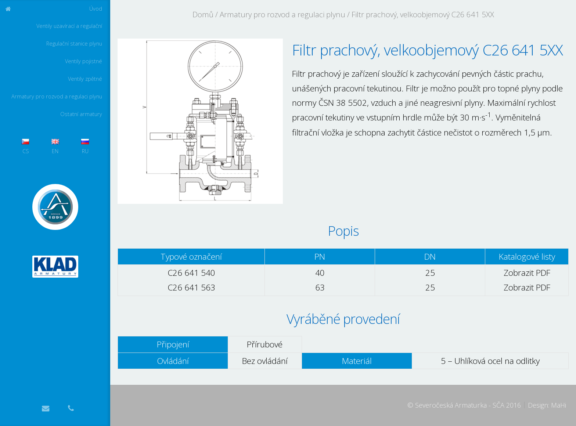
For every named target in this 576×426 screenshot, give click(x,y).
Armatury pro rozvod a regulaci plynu (56, 96)
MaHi (558, 405)
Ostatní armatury (81, 114)
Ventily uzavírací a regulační (69, 25)
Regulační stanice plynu (74, 43)
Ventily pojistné (83, 61)
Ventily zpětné (85, 78)
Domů (202, 14)
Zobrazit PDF (527, 272)
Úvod (95, 8)
